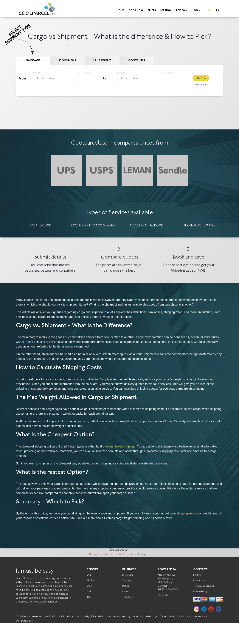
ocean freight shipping (121, 446)
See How (165, 10)
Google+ (144, 554)
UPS (89, 575)
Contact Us (199, 580)
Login (196, 10)
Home (120, 10)
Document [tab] (67, 60)
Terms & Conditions (203, 586)
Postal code (83, 73)
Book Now (136, 10)
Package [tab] (33, 60)
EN (209, 10)
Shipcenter (163, 595)
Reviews (181, 10)
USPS (90, 586)
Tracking (126, 580)
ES (217, 10)
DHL (89, 591)
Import (126, 591)
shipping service (187, 513)
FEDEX (90, 580)
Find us (197, 575)
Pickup (125, 586)
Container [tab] (136, 60)
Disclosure (127, 575)
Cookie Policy (200, 591)
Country (38, 73)
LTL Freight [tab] (102, 60)
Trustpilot (127, 597)
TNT (89, 597)
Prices (152, 10)
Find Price (200, 78)
